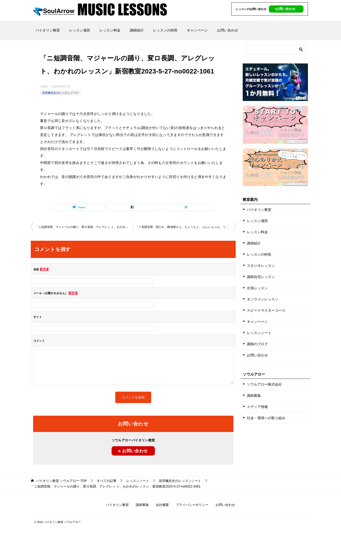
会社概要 (162, 505)
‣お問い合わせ (285, 9)
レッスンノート (259, 333)
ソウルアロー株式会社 (264, 384)
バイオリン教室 (47, 30)
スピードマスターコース (266, 310)
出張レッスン (257, 288)
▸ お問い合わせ (133, 451)
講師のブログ (257, 344)
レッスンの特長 (165, 30)
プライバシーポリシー (192, 505)
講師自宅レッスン (261, 277)
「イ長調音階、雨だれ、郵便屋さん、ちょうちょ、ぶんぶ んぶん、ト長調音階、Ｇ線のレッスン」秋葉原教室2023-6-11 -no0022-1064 (186, 227)
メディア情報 (257, 407)
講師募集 (254, 395)
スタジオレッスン (261, 266)
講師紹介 (137, 30)
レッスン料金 (109, 30)
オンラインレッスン (262, 299)
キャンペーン (197, 30)
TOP (61, 481)
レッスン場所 (79, 30)
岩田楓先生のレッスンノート (60, 92)
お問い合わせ (227, 30)
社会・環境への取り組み (266, 418)
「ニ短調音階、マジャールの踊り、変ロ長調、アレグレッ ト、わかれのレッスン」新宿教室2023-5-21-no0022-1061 (84, 227)
